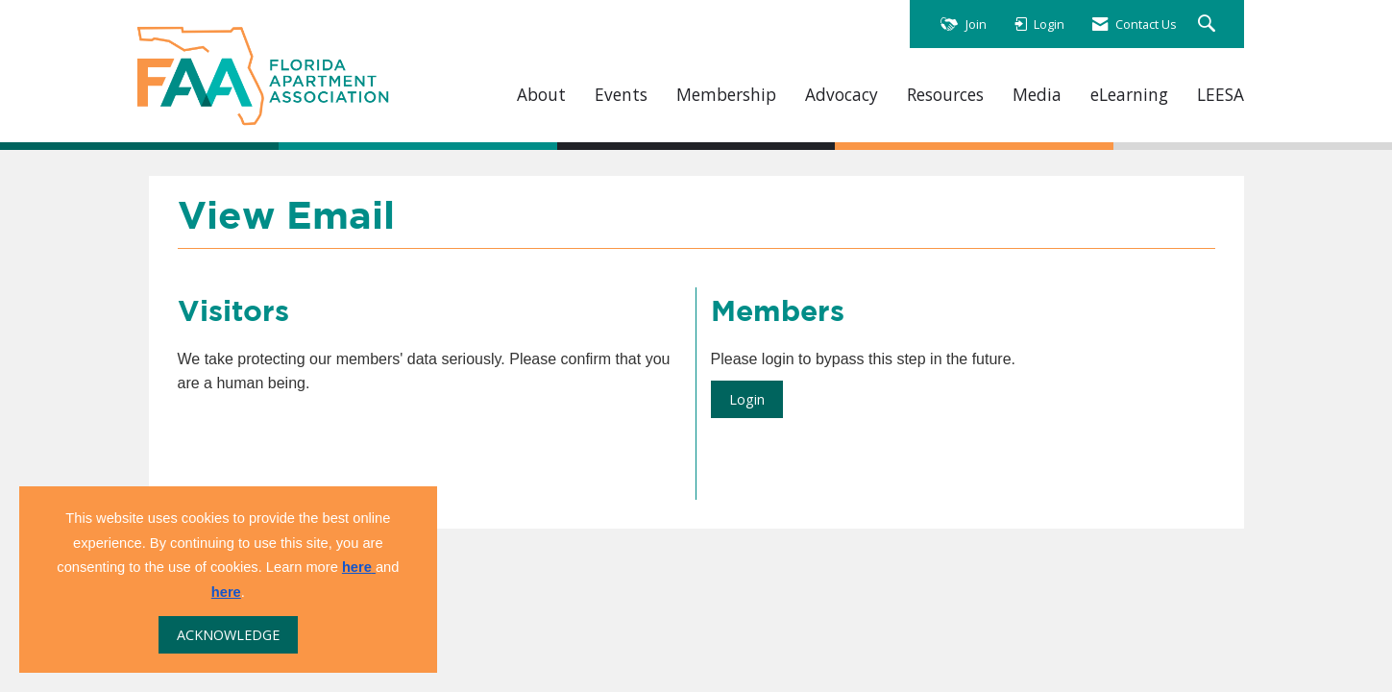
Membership (726, 95)
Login (747, 399)
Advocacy (841, 95)
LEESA (1220, 95)
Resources (945, 95)
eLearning (1129, 95)
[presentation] (324, 443)
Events (621, 95)
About (541, 95)
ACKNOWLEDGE (228, 635)
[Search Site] (1209, 24)
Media (1037, 95)
